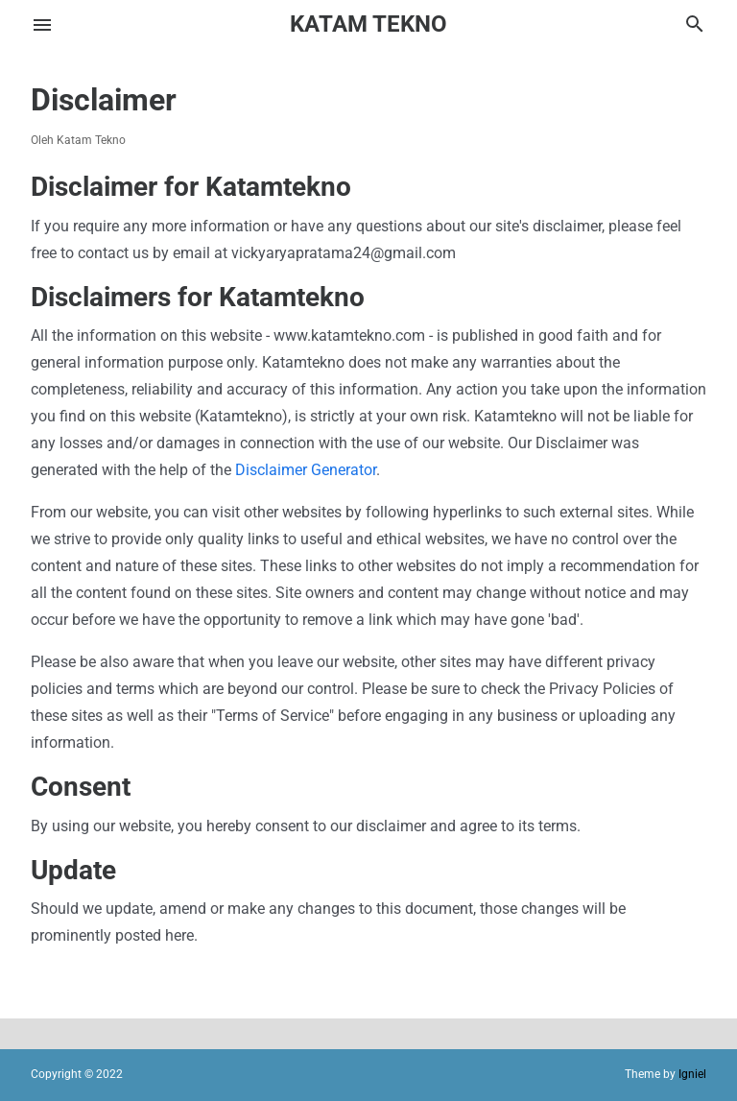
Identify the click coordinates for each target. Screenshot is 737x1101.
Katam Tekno (368, 24)
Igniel (692, 1074)
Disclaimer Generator (305, 470)
